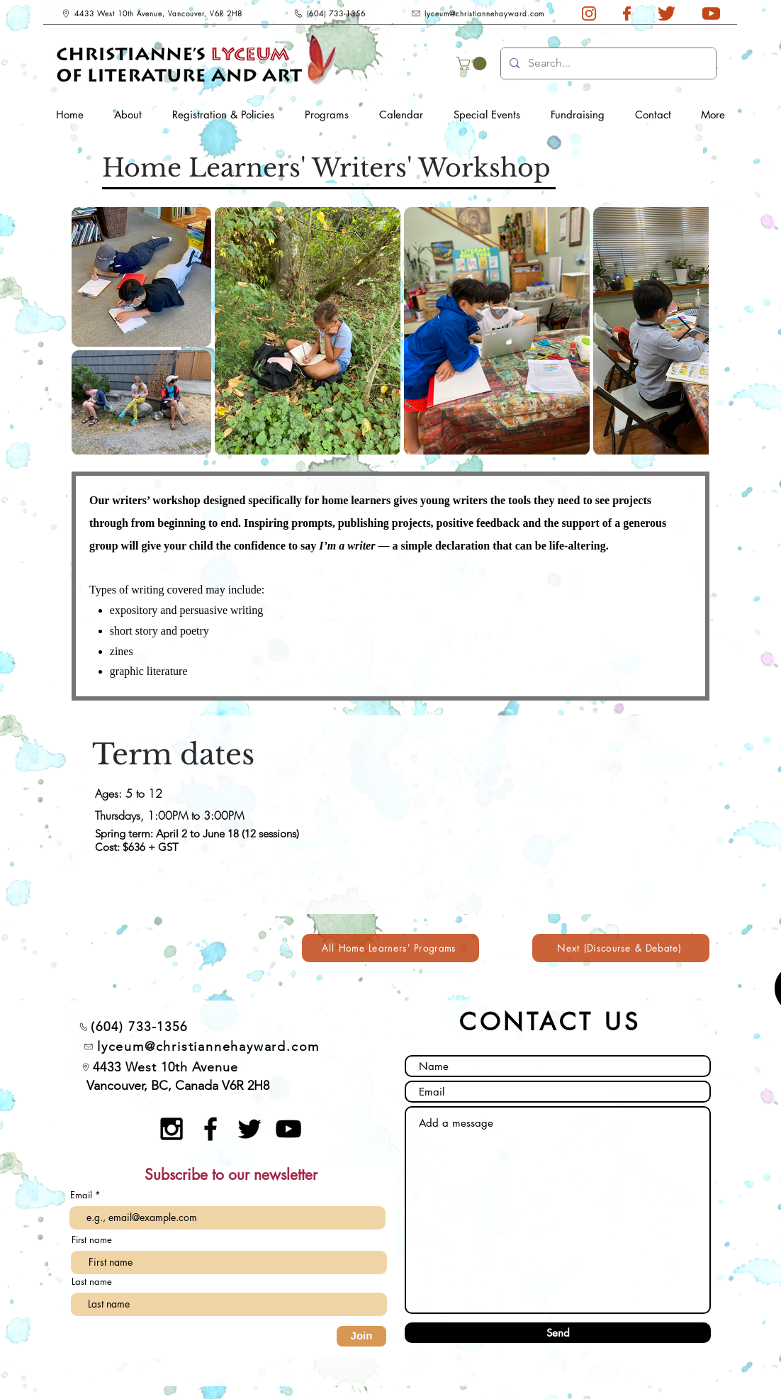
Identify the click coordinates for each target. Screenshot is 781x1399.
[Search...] (607, 63)
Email (82, 1195)
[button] (473, 63)
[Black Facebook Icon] (210, 1128)
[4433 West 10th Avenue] (159, 1067)
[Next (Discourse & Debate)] (620, 948)
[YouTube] (288, 1128)
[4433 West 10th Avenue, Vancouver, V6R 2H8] (151, 13)
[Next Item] (684, 330)
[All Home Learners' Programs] (390, 948)
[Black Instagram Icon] (171, 1128)
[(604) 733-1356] (329, 13)
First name (92, 1239)
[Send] (558, 1332)
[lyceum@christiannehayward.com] (478, 13)
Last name (92, 1281)
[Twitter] (249, 1128)
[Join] (361, 1336)
